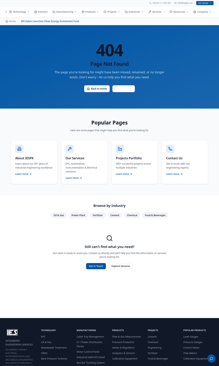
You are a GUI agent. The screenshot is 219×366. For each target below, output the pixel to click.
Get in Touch (96, 266)
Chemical (132, 215)
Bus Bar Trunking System (91, 362)
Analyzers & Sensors (123, 353)
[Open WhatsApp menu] (211, 358)
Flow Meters (190, 353)
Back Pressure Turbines (54, 358)
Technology (19, 11)
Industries (134, 11)
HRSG (44, 353)
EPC (43, 336)
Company (202, 11)
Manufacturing (65, 11)
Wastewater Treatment (54, 347)
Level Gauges (190, 336)
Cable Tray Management (90, 336)
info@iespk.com (183, 3)
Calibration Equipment (124, 358)
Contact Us (123, 88)
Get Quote (204, 3)
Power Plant (78, 215)
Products (90, 11)
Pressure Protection (123, 342)
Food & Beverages (155, 215)
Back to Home (97, 88)
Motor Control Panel (88, 351)
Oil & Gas (59, 215)
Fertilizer (98, 215)
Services (157, 11)
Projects (112, 11)
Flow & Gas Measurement (126, 336)
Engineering (155, 347)
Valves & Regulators (123, 347)
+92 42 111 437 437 (160, 3)
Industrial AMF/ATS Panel (91, 357)
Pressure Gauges (192, 342)
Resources (179, 11)
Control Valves (191, 347)
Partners (41, 11)
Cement (114, 215)
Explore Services (121, 266)
